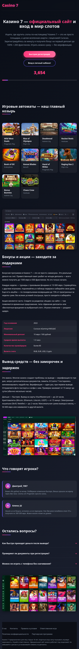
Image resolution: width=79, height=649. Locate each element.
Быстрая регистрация (39, 54)
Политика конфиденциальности (15, 634)
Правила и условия (29, 628)
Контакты (14, 628)
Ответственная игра (48, 628)
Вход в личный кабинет (39, 63)
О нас (4, 628)
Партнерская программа (42, 634)
